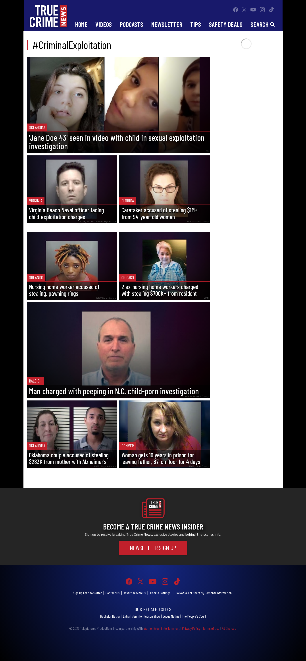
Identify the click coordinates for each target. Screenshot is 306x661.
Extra (126, 616)
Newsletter (166, 24)
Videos (103, 24)
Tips (195, 24)
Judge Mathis (171, 616)
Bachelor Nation (110, 616)
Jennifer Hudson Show (146, 616)
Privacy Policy (191, 628)
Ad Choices (229, 628)
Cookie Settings (160, 593)
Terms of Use (210, 628)
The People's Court (194, 616)
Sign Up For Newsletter (87, 593)
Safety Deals (225, 24)
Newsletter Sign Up (153, 547)
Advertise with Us (134, 593)
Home (81, 24)
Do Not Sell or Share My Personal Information (204, 593)
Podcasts (131, 24)
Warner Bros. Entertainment (162, 628)
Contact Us (113, 593)
